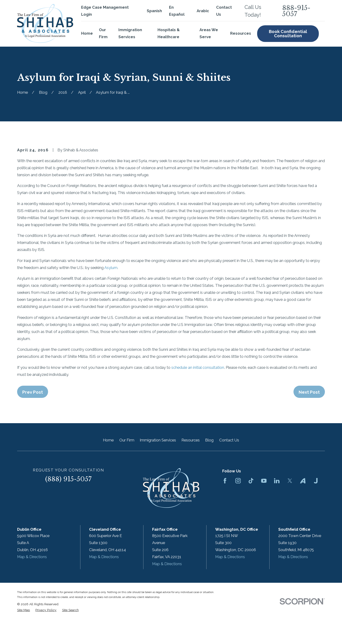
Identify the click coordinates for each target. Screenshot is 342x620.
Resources (190, 440)
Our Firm (126, 440)
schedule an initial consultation (197, 367)
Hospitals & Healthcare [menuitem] (169, 33)
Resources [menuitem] (240, 33)
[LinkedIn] (276, 480)
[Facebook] (225, 480)
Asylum (110, 267)
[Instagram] (238, 480)
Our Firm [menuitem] (103, 33)
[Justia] (315, 480)
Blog (209, 440)
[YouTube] (264, 480)
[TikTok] (251, 480)
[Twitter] (290, 480)
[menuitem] (23, 610)
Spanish (154, 10)
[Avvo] (302, 480)
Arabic (203, 10)
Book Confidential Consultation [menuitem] (288, 33)
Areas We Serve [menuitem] (208, 33)
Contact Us (229, 440)
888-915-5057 (296, 11)
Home (108, 440)
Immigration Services (158, 440)
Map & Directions (32, 556)
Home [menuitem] (87, 33)
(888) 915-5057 (68, 479)
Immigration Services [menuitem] (130, 33)
